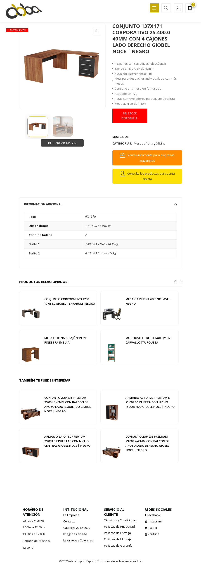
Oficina (161, 143)
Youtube (152, 534)
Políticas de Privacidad (119, 526)
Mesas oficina (143, 143)
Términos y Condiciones (120, 520)
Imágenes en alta (75, 534)
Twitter (151, 528)
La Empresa (71, 515)
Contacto (69, 521)
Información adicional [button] (100, 204)
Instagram (153, 521)
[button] (190, 8)
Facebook (152, 515)
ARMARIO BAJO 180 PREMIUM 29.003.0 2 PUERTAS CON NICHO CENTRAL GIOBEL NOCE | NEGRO (67, 441)
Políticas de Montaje (118, 539)
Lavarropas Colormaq (78, 540)
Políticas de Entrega (117, 533)
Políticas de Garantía (118, 545)
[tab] (100, 204)
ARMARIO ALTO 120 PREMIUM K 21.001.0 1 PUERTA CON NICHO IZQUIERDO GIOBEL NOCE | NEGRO (150, 402)
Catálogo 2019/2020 (76, 528)
